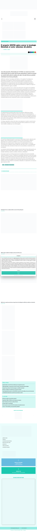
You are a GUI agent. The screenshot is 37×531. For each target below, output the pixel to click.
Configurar (18, 270)
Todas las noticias (6, 445)
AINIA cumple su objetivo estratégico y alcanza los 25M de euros (11, 252)
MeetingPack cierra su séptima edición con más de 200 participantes (12, 209)
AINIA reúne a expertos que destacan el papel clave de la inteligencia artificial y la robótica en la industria (18, 302)
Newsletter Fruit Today (6, 442)
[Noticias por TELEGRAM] (19, 460)
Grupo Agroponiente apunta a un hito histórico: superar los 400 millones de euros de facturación (18, 391)
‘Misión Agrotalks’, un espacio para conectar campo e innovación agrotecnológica (15, 386)
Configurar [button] (24, 530)
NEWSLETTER (18, 471)
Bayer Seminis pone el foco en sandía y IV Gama (10, 401)
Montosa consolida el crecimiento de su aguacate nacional (11, 389)
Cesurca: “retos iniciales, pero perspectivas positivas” (11, 406)
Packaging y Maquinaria (9, 164)
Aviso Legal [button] (12, 530)
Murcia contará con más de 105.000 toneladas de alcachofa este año (13, 404)
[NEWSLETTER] (19, 469)
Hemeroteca (5, 444)
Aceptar (18, 273)
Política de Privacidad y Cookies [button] (18, 530)
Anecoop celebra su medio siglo (7, 403)
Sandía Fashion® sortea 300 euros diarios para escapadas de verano (13, 384)
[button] (2, 18)
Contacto (4, 439)
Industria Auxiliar (4, 41)
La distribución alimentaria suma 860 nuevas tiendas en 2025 (12, 392)
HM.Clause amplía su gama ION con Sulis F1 (9, 398)
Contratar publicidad (6, 447)
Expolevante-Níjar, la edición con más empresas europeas (11, 400)
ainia (3, 164)
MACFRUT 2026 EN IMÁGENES (18, 410)
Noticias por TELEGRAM (18, 462)
